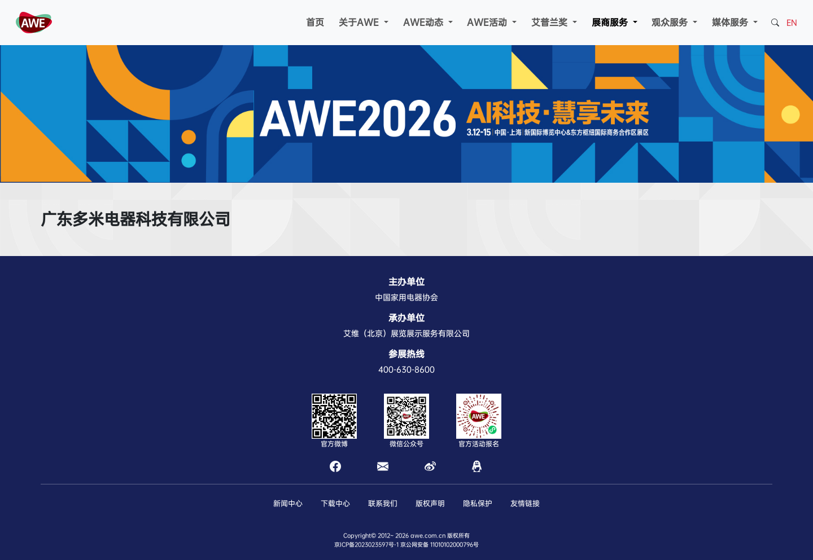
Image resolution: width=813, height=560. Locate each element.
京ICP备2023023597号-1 (366, 544)
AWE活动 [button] (488, 22)
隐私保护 (477, 503)
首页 (315, 22)
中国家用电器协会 (406, 297)
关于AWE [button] (360, 22)
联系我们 (382, 503)
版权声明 (430, 503)
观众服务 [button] (671, 22)
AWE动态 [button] (424, 22)
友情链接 (525, 503)
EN (791, 22)
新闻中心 (288, 503)
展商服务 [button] (611, 22)
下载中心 (335, 503)
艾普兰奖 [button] (550, 22)
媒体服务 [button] (731, 22)
